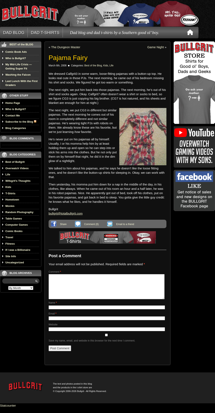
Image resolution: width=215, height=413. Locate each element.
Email (52, 318)
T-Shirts (10, 193)
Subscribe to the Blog (20, 121)
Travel (9, 237)
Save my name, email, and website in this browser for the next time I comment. (92, 345)
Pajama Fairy (68, 57)
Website (53, 329)
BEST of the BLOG (21, 44)
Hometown (12, 199)
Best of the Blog (93, 65)
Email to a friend (125, 224)
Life (7, 174)
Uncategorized (14, 262)
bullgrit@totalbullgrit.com (65, 213)
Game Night (155, 47)
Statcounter (8, 410)
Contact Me (12, 115)
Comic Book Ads (16, 51)
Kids (8, 187)
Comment (55, 271)
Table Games (13, 218)
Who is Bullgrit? (15, 58)
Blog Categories (15, 128)
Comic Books (14, 231)
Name (53, 307)
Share (63, 224)
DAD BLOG (13, 32)
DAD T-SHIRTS (45, 32)
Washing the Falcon (18, 74)
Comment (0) (91, 224)
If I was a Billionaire (17, 249)
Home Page (12, 102)
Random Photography (19, 212)
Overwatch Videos (17, 168)
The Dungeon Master (65, 47)
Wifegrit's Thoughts (17, 180)
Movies (9, 206)
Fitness (10, 243)
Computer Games (16, 224)
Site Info (10, 256)
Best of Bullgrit (15, 161)
